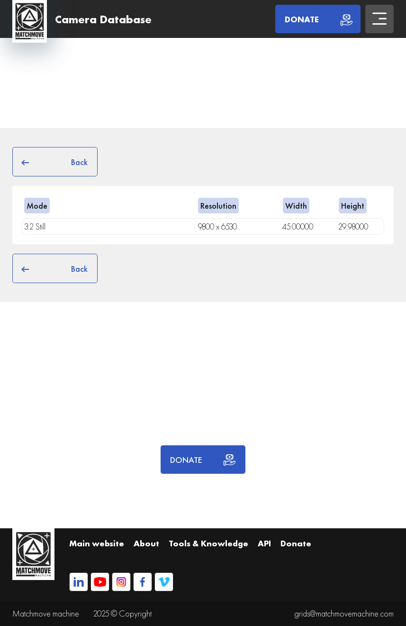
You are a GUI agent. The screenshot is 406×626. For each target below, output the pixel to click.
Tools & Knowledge (208, 543)
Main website (96, 543)
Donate (295, 543)
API (264, 543)
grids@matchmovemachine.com (344, 613)
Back (55, 161)
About (146, 543)
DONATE (203, 459)
